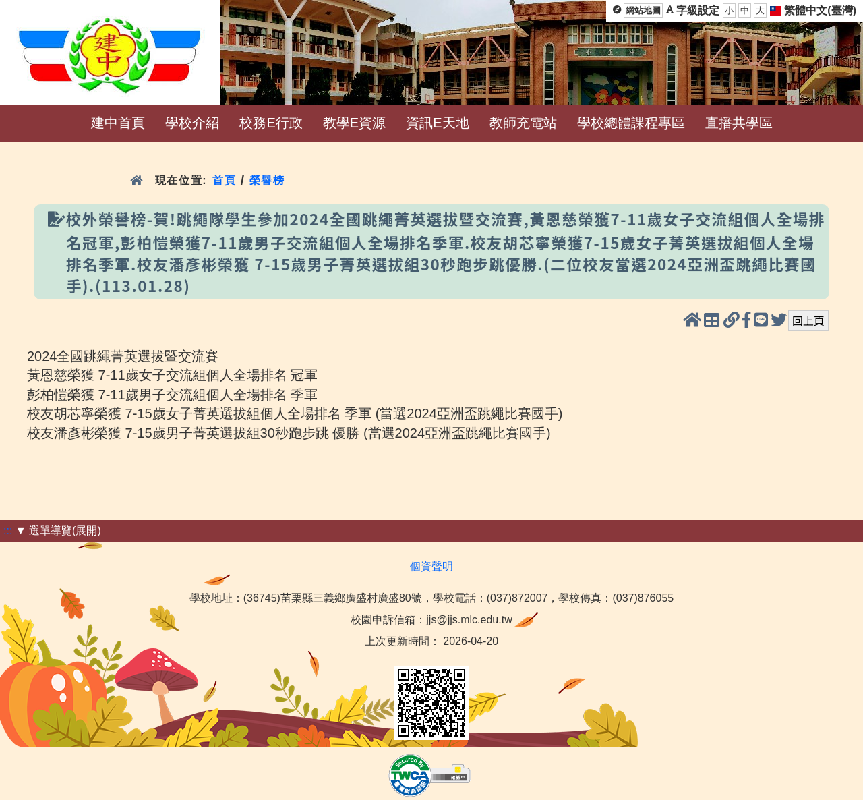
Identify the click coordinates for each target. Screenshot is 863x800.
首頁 (224, 180)
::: (7, 530)
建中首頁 (118, 122)
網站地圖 (643, 10)
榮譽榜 (267, 180)
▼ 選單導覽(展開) (58, 530)
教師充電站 (523, 122)
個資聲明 (431, 566)
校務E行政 (270, 122)
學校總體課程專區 (631, 122)
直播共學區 (739, 122)
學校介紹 (192, 122)
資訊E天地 (437, 122)
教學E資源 (354, 122)
